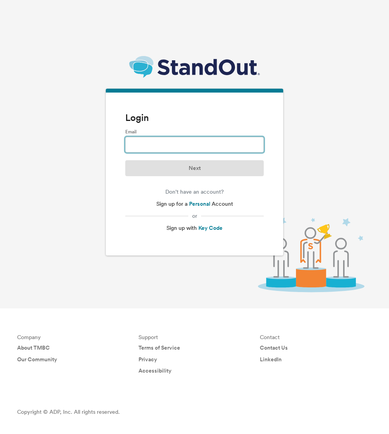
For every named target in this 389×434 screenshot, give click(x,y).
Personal (200, 204)
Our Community (37, 359)
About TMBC (33, 348)
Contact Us (274, 348)
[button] (194, 168)
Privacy (147, 359)
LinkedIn (271, 359)
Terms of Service (159, 348)
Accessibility (155, 371)
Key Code (210, 228)
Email (131, 132)
